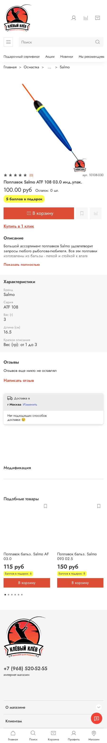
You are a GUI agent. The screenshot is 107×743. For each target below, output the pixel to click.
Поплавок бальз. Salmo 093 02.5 (77, 556)
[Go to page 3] (12, 594)
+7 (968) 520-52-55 (25, 668)
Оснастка (31, 67)
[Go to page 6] (22, 594)
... (49, 67)
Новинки (66, 56)
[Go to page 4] (15, 594)
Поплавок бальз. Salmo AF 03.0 (26, 556)
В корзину (26, 582)
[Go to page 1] (5, 594)
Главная (10, 67)
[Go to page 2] (8, 594)
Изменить (30, 404)
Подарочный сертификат (22, 56)
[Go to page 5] (18, 594)
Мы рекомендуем (91, 56)
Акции (50, 56)
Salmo (65, 67)
